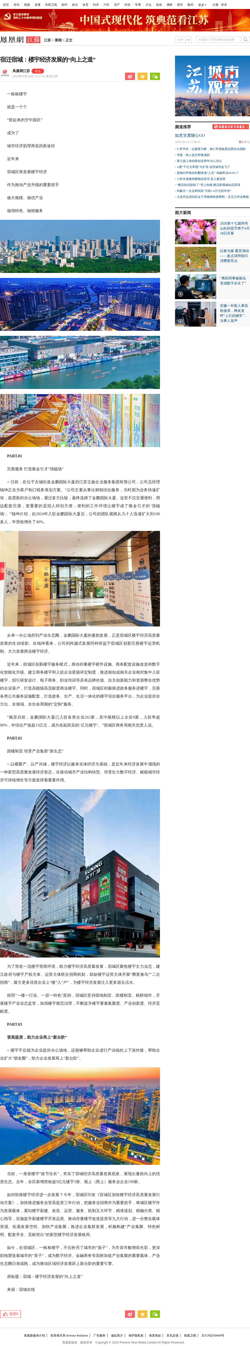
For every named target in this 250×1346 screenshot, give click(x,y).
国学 (180, 4)
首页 (6, 4)
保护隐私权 (136, 1335)
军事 (138, 4)
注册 (215, 4)
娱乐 (75, 4)
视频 (27, 4)
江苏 (47, 40)
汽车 (107, 4)
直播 (37, 4)
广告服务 (100, 1335)
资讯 (17, 4)
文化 (149, 4)
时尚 (96, 4)
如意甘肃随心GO (190, 135)
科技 (127, 4)
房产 (117, 4)
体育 (85, 4)
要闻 (58, 40)
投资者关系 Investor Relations (69, 1335)
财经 (65, 4)
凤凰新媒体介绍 (34, 1335)
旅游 (159, 4)
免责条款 (155, 1335)
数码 (191, 4)
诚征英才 (117, 1335)
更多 (201, 5)
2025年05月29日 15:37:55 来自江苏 (35, 76)
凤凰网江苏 (21, 71)
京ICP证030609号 (213, 1335)
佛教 (169, 4)
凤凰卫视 (51, 4)
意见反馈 (172, 1335)
